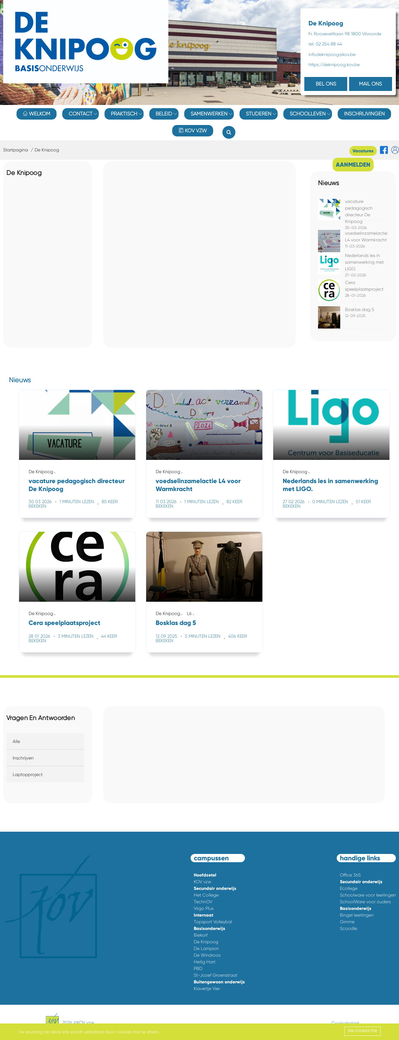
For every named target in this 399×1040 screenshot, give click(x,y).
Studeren (258, 114)
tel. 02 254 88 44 (325, 43)
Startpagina (15, 149)
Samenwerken (209, 114)
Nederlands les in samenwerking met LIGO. (364, 262)
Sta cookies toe (362, 1031)
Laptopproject (28, 774)
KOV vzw (193, 131)
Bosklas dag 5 (359, 309)
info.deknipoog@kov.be (331, 54)
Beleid (164, 114)
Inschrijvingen (364, 114)
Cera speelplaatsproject (64, 623)
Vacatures (363, 151)
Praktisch (124, 114)
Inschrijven (23, 757)
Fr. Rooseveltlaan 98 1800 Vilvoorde (344, 33)
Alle (16, 741)
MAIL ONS (370, 84)
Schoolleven (308, 114)
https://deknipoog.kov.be (334, 64)
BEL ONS (326, 84)
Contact (80, 114)
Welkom (36, 114)
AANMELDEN (353, 164)
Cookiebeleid (345, 1023)
